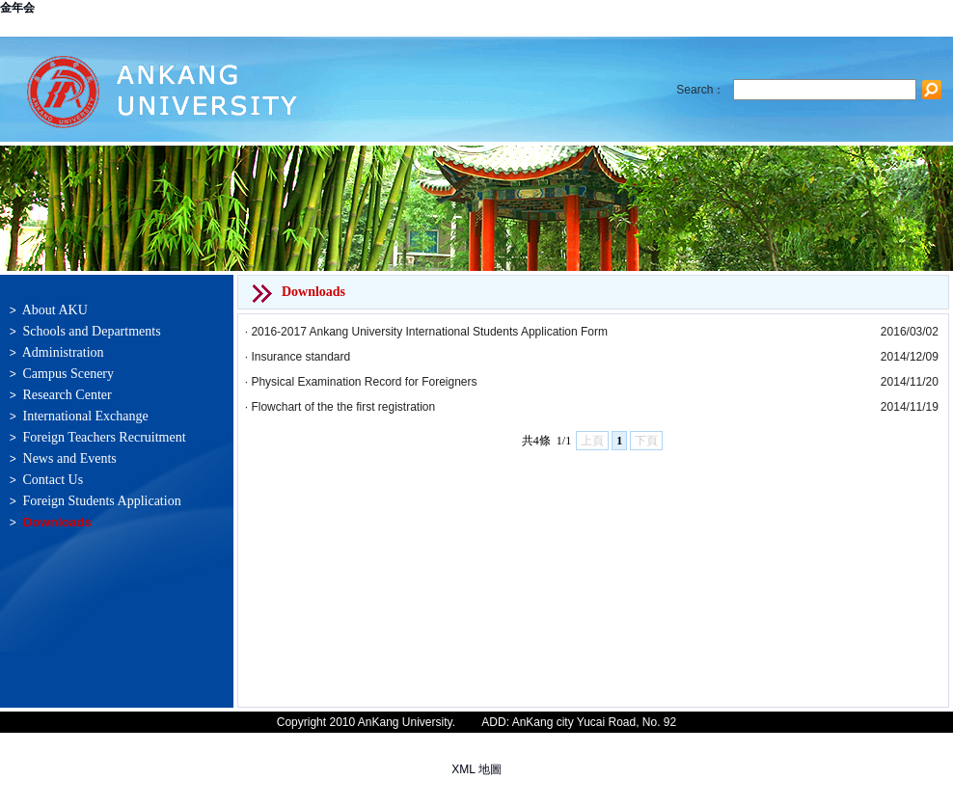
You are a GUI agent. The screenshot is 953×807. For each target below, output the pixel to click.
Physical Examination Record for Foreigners (363, 382)
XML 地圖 (476, 769)
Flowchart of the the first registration (343, 407)
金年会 (17, 7)
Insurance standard (300, 356)
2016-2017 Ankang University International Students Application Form (429, 331)
